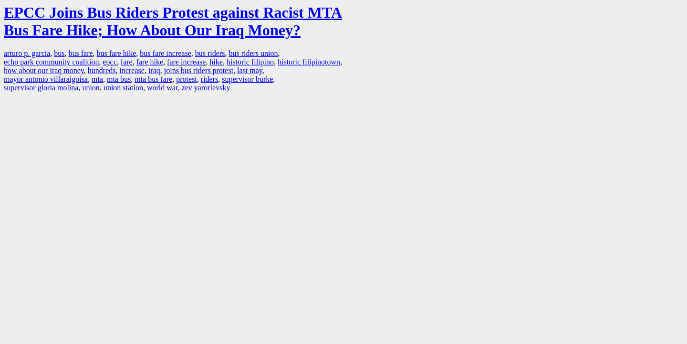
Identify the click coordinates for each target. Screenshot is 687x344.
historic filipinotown (309, 62)
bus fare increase (165, 53)
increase (131, 70)
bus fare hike (116, 53)
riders (209, 79)
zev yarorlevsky (206, 88)
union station (123, 88)
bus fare (81, 53)
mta (97, 79)
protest (186, 79)
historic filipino (250, 62)
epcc (110, 62)
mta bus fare (153, 79)
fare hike (149, 62)
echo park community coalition (51, 62)
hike (216, 62)
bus (59, 53)
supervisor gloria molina (41, 88)
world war (162, 88)
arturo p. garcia (27, 53)
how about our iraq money (44, 70)
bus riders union (253, 53)
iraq (154, 70)
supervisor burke (247, 79)
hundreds (102, 70)
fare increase (186, 62)
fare (127, 62)
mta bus (119, 79)
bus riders (210, 53)
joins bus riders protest (198, 70)
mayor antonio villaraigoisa (46, 79)
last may (249, 70)
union (90, 88)
